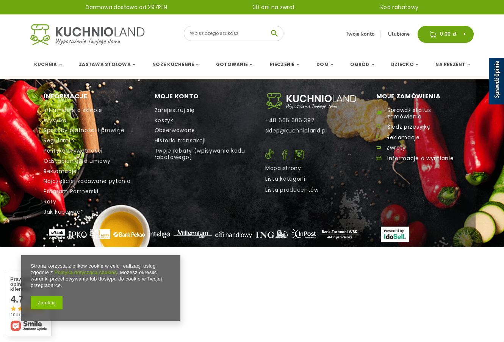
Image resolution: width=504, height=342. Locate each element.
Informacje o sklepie (73, 110)
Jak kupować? (64, 212)
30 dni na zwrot (274, 7)
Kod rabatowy (399, 7)
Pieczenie (282, 64)
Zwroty (396, 148)
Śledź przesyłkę (409, 127)
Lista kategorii (285, 178)
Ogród (359, 64)
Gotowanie (232, 64)
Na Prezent (450, 64)
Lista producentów (292, 189)
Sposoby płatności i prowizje (84, 130)
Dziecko (402, 64)
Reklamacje (60, 171)
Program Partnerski (71, 191)
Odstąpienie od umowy (77, 161)
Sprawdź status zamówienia (409, 113)
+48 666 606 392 (290, 120)
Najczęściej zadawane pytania (87, 181)
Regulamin (59, 140)
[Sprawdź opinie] (496, 82)
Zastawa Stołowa (105, 64)
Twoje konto (361, 34)
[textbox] (233, 33)
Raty (50, 202)
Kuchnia (45, 64)
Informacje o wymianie (420, 158)
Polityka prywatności (73, 151)
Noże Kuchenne (173, 64)
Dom (322, 64)
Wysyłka (55, 120)
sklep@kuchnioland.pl (296, 131)
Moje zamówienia (408, 97)
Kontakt (311, 101)
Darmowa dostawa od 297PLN (126, 7)
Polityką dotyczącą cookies (86, 272)
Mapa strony (283, 168)
